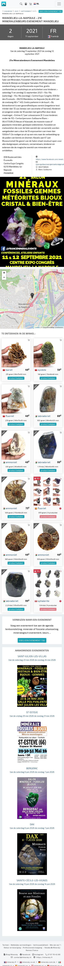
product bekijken (16, 378)
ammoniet (10, 462)
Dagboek (8, 11)
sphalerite (42, 600)
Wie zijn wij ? (55, 945)
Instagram (37, 954)
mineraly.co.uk (27, 962)
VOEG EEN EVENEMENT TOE (32, 640)
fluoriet (8, 415)
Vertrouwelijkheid (40, 945)
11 (34, 11)
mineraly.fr (10, 962)
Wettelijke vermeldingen (21, 945)
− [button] (4, 277)
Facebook (25, 954)
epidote (40, 369)
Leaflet (37, 327)
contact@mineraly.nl (22, 957)
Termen (5, 945)
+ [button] (4, 273)
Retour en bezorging (12, 947)
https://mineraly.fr (44, 957)
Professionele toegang (33, 947)
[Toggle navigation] (59, 4)
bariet (7, 369)
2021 (16, 11)
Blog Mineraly (11, 954)
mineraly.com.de (47, 962)
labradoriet (42, 415)
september (26, 11)
